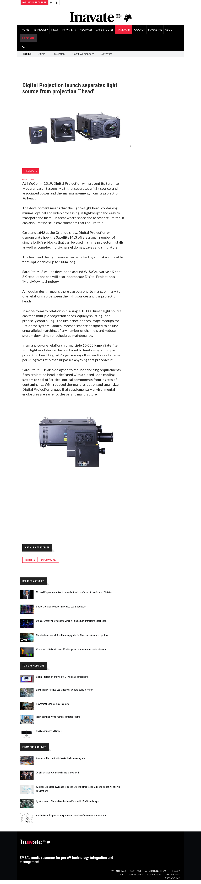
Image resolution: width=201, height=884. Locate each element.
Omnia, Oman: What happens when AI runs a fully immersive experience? (71, 620)
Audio (42, 53)
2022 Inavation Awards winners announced (57, 772)
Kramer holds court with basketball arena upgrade (60, 758)
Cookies (119, 874)
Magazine (155, 29)
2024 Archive (172, 874)
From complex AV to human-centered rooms (58, 716)
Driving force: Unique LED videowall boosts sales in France (65, 689)
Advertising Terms (156, 871)
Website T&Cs (118, 871)
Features (86, 29)
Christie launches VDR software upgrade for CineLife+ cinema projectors (72, 635)
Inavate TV (69, 29)
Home (25, 29)
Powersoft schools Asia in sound (52, 703)
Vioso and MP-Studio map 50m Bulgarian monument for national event (71, 649)
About (169, 29)
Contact (135, 871)
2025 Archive (154, 874)
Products (124, 29)
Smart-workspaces (83, 53)
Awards (139, 29)
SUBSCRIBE (28, 38)
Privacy (175, 871)
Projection (58, 53)
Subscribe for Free (34, 2)
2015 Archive (135, 874)
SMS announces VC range (49, 731)
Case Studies (104, 29)
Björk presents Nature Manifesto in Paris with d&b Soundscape (67, 801)
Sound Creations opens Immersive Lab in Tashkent (61, 606)
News (55, 29)
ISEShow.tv (40, 29)
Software (106, 53)
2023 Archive (172, 878)
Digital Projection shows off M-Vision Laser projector (62, 676)
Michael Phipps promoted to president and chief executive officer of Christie (74, 592)
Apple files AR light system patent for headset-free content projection (71, 815)
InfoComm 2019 (48, 560)
